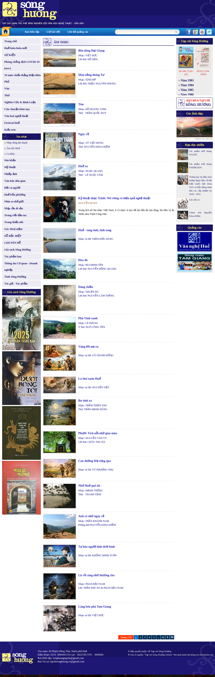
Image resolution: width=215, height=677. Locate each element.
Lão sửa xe (194, 199)
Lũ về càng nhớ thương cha (96, 575)
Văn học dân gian (15, 180)
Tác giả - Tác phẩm (16, 283)
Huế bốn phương (15, 194)
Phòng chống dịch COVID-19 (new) (22, 65)
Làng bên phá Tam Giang (94, 606)
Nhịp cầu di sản (13, 208)
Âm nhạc (21, 136)
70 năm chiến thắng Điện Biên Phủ (22, 78)
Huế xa (83, 166)
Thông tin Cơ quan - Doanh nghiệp (20, 266)
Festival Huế (12, 122)
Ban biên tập (32, 31)
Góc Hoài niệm (13, 229)
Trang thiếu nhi (13, 222)
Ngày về (83, 134)
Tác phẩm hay (13, 256)
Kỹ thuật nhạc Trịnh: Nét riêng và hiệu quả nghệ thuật (114, 198)
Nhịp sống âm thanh (17, 142)
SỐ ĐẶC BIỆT (13, 235)
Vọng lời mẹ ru (88, 346)
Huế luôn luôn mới (15, 48)
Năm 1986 (187, 94)
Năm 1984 (187, 85)
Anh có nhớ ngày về (91, 516)
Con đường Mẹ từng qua (94, 461)
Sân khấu (10, 160)
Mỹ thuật (10, 167)
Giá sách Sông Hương (17, 249)
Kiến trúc (10, 129)
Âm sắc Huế (13, 148)
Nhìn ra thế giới (14, 201)
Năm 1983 (187, 80)
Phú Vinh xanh (88, 318)
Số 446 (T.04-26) (186, 73)
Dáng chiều (85, 287)
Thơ (6, 95)
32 (163, 637)
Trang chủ (10, 41)
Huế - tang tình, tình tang (94, 230)
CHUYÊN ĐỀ (12, 242)
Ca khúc (10, 153)
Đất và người (12, 187)
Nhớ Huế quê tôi (89, 485)
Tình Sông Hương (15, 276)
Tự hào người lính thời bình (96, 546)
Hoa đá (83, 260)
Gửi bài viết (53, 31)
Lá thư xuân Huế (89, 378)
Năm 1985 (187, 90)
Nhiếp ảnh (10, 174)
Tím (81, 104)
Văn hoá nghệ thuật (16, 116)
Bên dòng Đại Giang (91, 50)
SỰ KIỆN (9, 55)
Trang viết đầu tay (15, 215)
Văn (6, 88)
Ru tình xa (85, 400)
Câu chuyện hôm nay (17, 109)
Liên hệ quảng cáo (77, 31)
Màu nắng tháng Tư (91, 74)
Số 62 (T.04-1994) (203, 73)
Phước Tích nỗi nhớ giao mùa (97, 433)
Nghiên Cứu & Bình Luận (20, 102)
